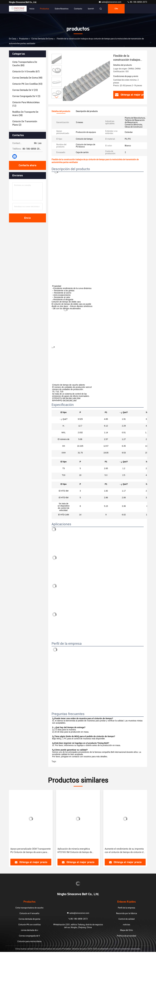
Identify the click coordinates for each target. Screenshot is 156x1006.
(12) (26, 104)
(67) (26, 71)
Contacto (78, 9)
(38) (25, 114)
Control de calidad (126, 919)
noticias (126, 924)
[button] (57, 97)
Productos (44, 9)
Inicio (31, 9)
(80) (24, 64)
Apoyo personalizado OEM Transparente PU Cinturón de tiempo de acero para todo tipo (30, 850)
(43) (27, 84)
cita (116, 9)
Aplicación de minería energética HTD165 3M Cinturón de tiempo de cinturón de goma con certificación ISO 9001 (76, 850)
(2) (24, 123)
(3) (26, 96)
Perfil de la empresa (126, 908)
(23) (25, 90)
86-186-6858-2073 (137, 2)
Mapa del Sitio (126, 930)
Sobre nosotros (61, 9)
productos (23, 39)
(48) (27, 77)
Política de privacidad (126, 936)
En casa (12, 39)
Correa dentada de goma (42, 39)
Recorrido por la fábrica (126, 913)
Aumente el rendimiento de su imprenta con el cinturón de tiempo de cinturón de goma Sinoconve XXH (125, 850)
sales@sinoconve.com (110, 2)
